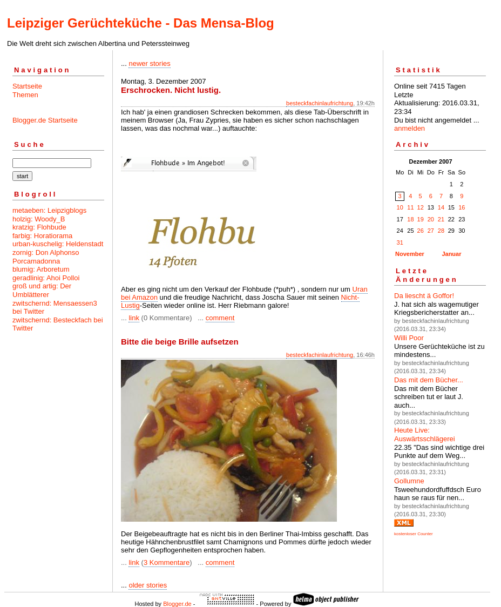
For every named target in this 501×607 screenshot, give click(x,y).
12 (420, 207)
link (133, 318)
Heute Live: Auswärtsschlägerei (424, 434)
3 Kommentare (166, 562)
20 (431, 219)
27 (431, 230)
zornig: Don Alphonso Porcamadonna (45, 256)
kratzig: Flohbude (39, 227)
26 (420, 230)
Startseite (27, 86)
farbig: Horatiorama (42, 236)
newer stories (149, 63)
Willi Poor (409, 338)
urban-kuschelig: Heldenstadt (57, 244)
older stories (147, 585)
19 (420, 219)
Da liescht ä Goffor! (424, 296)
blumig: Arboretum (41, 269)
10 (400, 207)
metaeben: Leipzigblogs (49, 210)
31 (400, 242)
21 (441, 219)
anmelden (409, 128)
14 (441, 207)
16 (461, 207)
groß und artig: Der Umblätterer (41, 290)
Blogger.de (177, 604)
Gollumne (409, 481)
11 (410, 207)
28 (441, 230)
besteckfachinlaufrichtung (319, 103)
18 (410, 219)
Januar (451, 254)
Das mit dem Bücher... (428, 380)
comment (220, 318)
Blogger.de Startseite (45, 120)
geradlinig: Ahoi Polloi (45, 278)
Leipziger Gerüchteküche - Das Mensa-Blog (140, 23)
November (409, 254)
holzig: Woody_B (38, 219)
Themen (25, 95)
